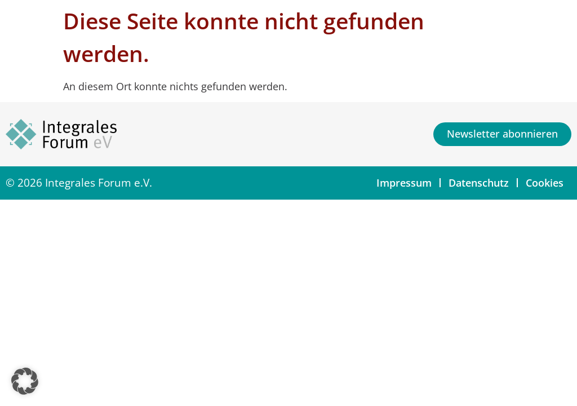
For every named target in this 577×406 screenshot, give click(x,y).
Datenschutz (479, 182)
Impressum (404, 182)
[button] (25, 381)
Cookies (544, 182)
